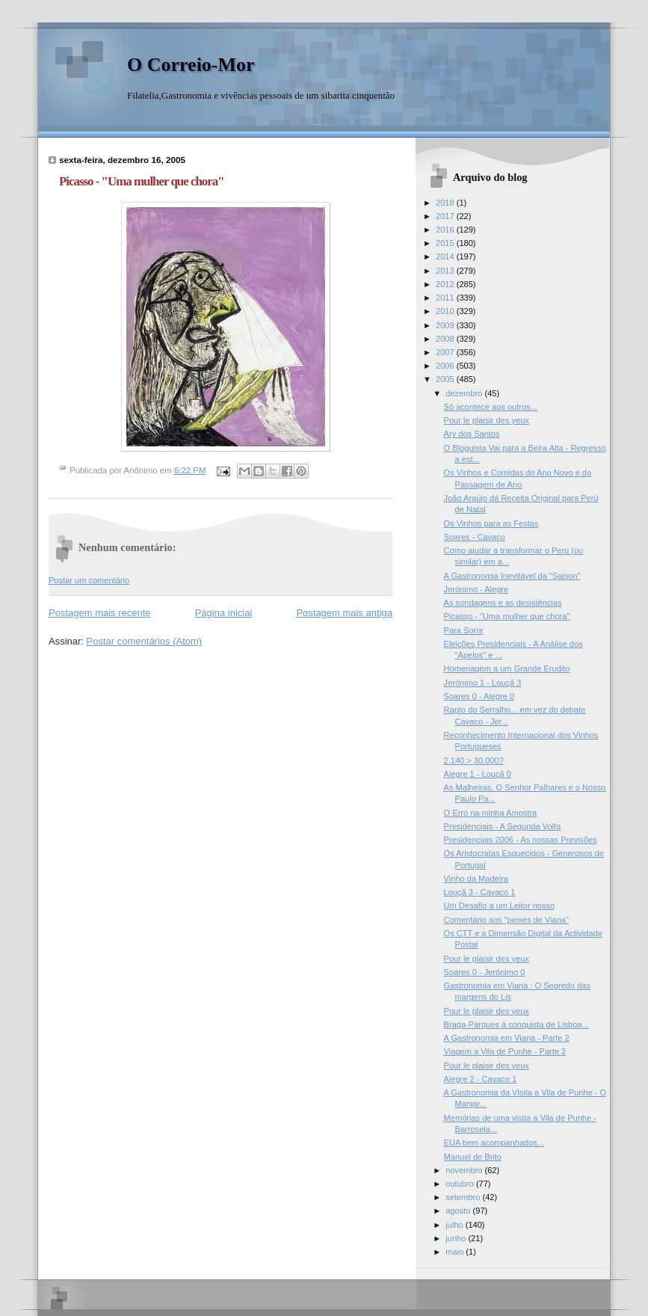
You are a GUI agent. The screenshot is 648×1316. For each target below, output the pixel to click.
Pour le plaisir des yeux (486, 420)
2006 (446, 365)
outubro (460, 1183)
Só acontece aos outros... (490, 406)
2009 (446, 325)
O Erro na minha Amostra (490, 812)
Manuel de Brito (473, 1156)
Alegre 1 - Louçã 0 (477, 773)
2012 (446, 284)
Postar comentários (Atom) (145, 641)
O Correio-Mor (191, 65)
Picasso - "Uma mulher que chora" (507, 616)
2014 (446, 256)
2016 (446, 229)
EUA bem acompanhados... (494, 1142)
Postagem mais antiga (344, 612)
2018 (446, 202)
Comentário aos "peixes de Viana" (506, 919)
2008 (446, 338)
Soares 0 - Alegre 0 (479, 696)
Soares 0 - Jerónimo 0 (484, 972)
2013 (446, 270)
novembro (464, 1170)
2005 (446, 379)
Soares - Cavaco (474, 536)
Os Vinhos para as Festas (491, 523)
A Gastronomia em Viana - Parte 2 (507, 1037)
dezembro (464, 393)
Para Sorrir (464, 630)
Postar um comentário (89, 580)
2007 (446, 352)
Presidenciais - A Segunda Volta (502, 826)
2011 (446, 297)
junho (456, 1238)
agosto (458, 1210)
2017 (446, 216)
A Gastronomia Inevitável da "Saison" (512, 575)
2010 (446, 311)
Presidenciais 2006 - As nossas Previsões (520, 839)
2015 (446, 243)
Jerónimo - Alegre (476, 589)
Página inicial (224, 612)
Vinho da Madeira (476, 878)
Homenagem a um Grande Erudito (507, 668)
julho (455, 1224)
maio (455, 1251)
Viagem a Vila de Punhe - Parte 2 (505, 1051)
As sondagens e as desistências (503, 602)
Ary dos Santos (472, 433)
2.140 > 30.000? (474, 760)
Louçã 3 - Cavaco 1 (480, 892)
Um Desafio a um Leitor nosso (499, 905)
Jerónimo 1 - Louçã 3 (483, 682)
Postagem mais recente (100, 612)
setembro (463, 1197)
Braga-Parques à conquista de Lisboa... (516, 1024)
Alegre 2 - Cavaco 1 (480, 1078)
